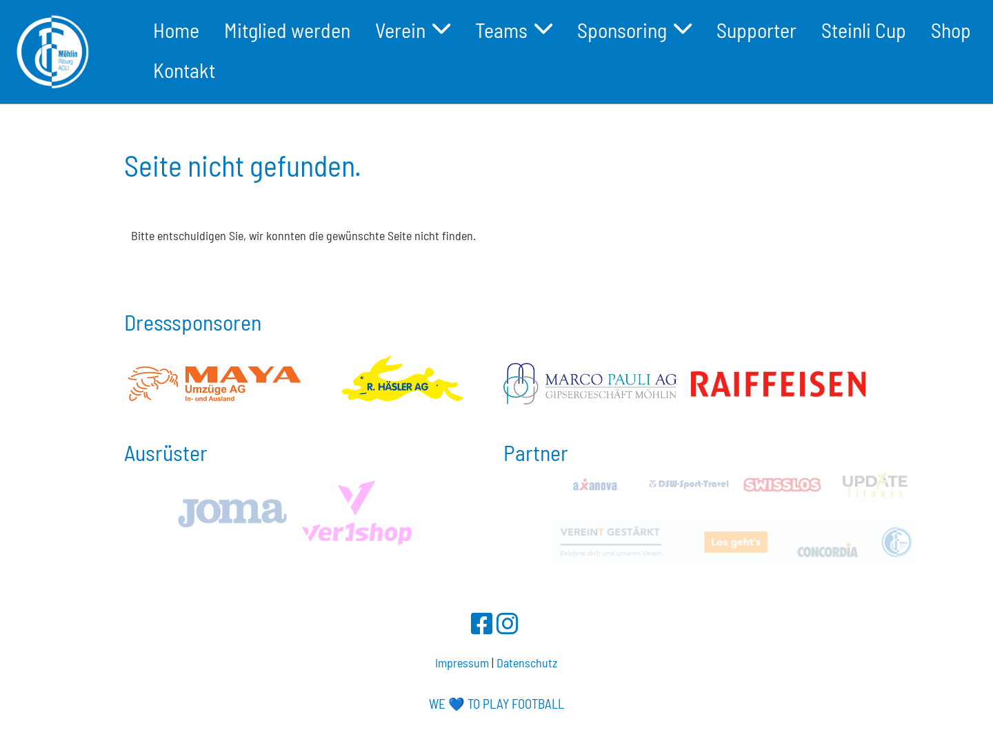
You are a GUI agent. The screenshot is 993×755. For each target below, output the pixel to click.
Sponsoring (634, 29)
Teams (513, 29)
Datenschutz (526, 662)
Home (176, 29)
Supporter (756, 29)
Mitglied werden (287, 29)
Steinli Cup (863, 29)
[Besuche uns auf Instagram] (507, 623)
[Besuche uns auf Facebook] (482, 623)
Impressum (462, 662)
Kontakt (184, 69)
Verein (412, 29)
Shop (951, 29)
